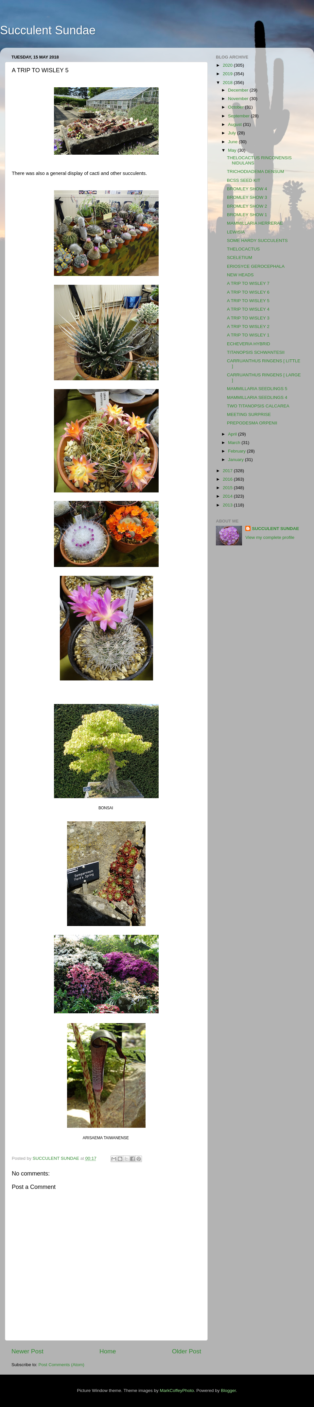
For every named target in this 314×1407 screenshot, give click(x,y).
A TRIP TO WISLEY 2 (248, 326)
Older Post (186, 1351)
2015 (228, 487)
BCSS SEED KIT (243, 180)
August (235, 124)
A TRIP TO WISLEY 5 (248, 300)
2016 (228, 479)
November (239, 98)
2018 (228, 82)
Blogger (228, 1390)
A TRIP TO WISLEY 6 (248, 292)
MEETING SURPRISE (249, 414)
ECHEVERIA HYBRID (248, 343)
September (239, 115)
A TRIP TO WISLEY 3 (248, 318)
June (233, 141)
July (232, 132)
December (239, 90)
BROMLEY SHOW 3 (247, 197)
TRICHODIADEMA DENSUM (255, 171)
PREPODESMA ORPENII (252, 422)
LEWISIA (236, 232)
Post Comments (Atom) (61, 1364)
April (233, 434)
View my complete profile (269, 537)
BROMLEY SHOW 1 (247, 214)
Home (107, 1351)
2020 (228, 65)
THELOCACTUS (243, 249)
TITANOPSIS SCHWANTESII (256, 352)
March (234, 442)
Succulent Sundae (48, 30)
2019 (228, 73)
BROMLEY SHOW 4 (247, 188)
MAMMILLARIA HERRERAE (255, 223)
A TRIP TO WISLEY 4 (248, 309)
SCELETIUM (239, 257)
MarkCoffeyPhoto (177, 1390)
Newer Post (27, 1351)
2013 (228, 505)
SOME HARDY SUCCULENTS (257, 240)
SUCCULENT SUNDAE (275, 528)
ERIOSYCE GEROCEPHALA (256, 266)
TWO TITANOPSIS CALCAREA (258, 405)
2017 (228, 470)
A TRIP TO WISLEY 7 (248, 283)
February (237, 451)
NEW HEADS (240, 274)
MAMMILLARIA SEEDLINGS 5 (257, 388)
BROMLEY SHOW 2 (247, 206)
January (236, 459)
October (236, 107)
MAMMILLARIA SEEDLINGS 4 (257, 397)
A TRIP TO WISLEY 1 (248, 335)
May (232, 150)
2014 (228, 496)
